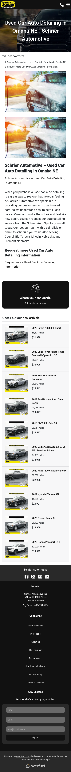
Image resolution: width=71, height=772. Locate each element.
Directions (35, 633)
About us (35, 642)
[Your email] (35, 729)
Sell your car (35, 650)
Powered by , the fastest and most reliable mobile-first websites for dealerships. (35, 760)
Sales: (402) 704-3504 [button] (35, 605)
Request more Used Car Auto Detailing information (32, 66)
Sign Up (35, 737)
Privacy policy (35, 674)
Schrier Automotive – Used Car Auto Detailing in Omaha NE (36, 62)
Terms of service (35, 682)
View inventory (35, 625)
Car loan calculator (35, 666)
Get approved (35, 658)
